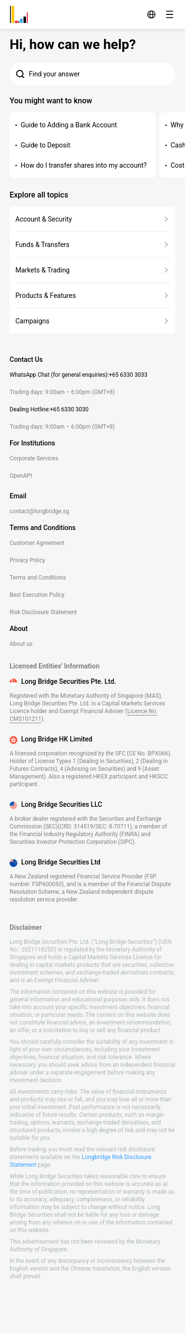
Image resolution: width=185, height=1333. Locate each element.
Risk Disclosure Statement (43, 612)
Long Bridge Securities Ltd (60, 862)
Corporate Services (34, 458)
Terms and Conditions (38, 577)
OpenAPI (21, 475)
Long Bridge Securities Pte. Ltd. (68, 681)
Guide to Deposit (45, 145)
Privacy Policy (27, 560)
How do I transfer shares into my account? (84, 165)
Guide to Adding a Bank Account (69, 125)
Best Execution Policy (37, 595)
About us (21, 644)
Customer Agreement (37, 543)
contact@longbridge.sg (39, 511)
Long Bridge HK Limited (56, 739)
